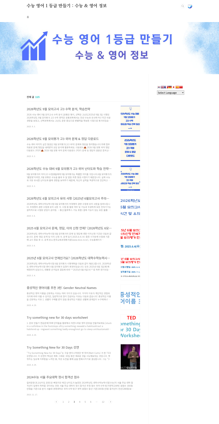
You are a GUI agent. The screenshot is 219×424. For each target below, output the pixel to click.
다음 (110, 402)
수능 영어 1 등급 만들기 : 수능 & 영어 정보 (67, 6)
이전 (56, 402)
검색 (183, 6)
